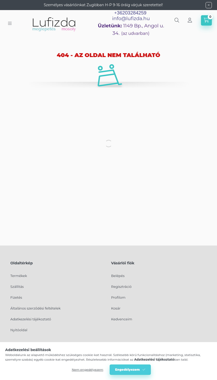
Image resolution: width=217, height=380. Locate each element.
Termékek (18, 276)
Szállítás (17, 286)
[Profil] (190, 20)
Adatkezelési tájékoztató (30, 319)
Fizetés (16, 297)
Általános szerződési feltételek (35, 308)
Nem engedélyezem (87, 369)
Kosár (116, 308)
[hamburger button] (9, 23)
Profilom (118, 297)
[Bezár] (209, 5)
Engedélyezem (127, 369)
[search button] (177, 20)
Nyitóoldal (18, 330)
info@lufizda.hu (131, 18)
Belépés (118, 276)
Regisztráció (121, 286)
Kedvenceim (121, 319)
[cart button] (206, 20)
